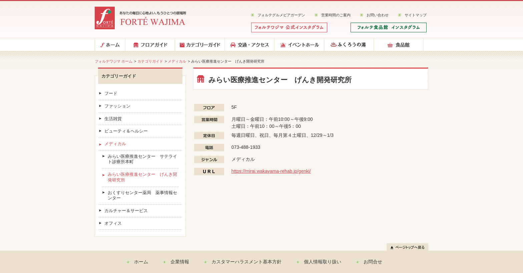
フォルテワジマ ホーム (113, 61)
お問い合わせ (378, 15)
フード (110, 93)
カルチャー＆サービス (126, 210)
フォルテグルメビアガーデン (281, 15)
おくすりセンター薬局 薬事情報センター (142, 195)
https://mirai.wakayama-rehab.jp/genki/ (271, 171)
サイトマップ (416, 15)
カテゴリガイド (150, 61)
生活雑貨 (113, 119)
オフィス (113, 223)
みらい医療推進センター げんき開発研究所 (142, 177)
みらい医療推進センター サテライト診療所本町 (142, 159)
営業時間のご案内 (336, 15)
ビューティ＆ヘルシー (126, 131)
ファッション (117, 106)
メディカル (177, 61)
